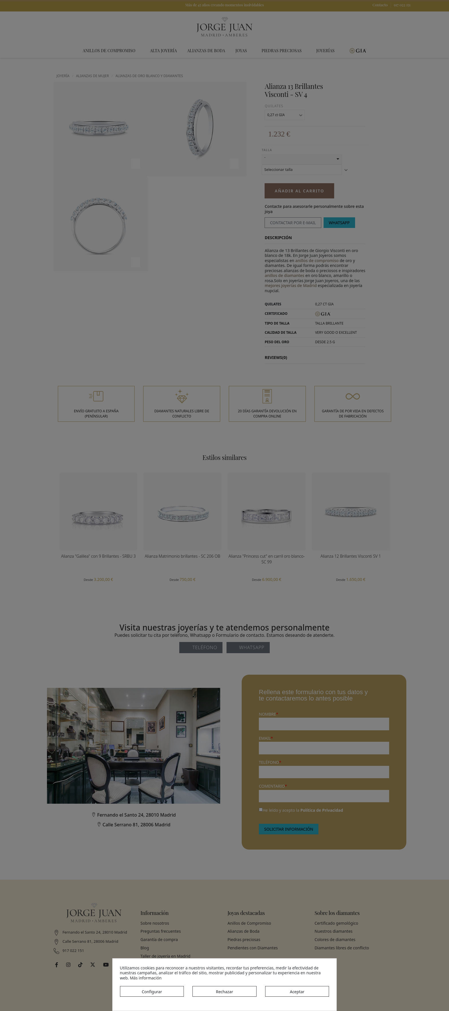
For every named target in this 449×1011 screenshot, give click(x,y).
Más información (146, 978)
